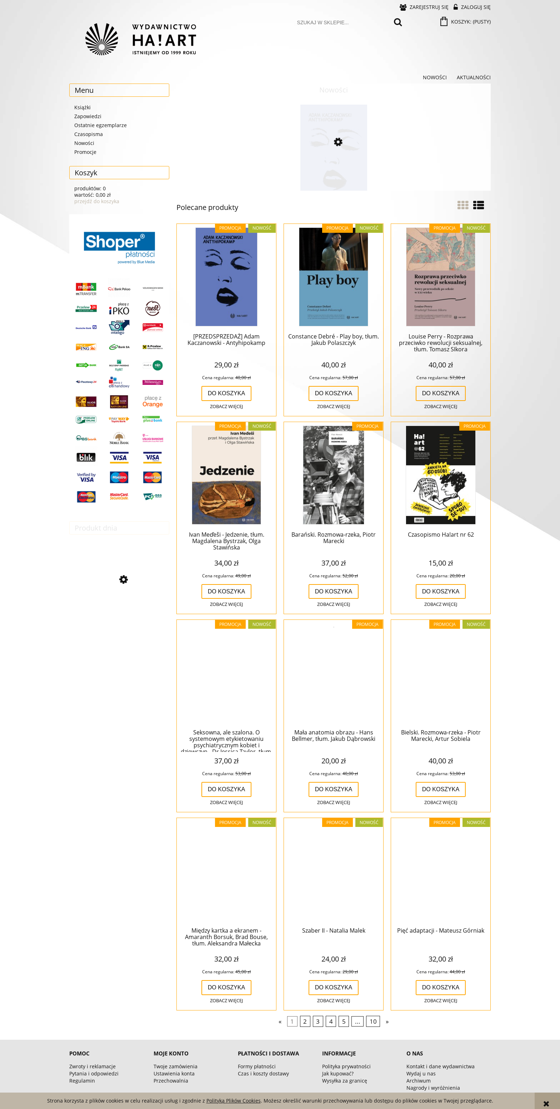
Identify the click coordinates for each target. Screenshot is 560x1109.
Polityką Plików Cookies (233, 1100)
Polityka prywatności (346, 1066)
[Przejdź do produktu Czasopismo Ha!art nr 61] (119, 611)
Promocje (85, 152)
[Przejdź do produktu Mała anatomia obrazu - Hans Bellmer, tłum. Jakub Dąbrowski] (334, 673)
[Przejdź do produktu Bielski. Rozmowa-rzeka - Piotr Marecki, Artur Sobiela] (441, 673)
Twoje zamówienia (176, 1066)
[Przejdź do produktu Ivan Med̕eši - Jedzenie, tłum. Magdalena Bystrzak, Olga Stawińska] (226, 476)
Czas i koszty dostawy (263, 1073)
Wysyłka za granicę (344, 1080)
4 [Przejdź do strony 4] (331, 1021)
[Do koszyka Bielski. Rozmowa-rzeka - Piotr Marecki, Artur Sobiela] (441, 789)
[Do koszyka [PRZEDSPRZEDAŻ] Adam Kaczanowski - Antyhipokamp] (226, 393)
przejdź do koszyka (96, 201)
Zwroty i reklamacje (92, 1066)
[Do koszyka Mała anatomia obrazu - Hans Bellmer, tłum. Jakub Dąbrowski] (334, 789)
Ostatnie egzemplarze (100, 125)
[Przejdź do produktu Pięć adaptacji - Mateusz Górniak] (441, 872)
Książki (82, 107)
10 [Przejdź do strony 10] (373, 1021)
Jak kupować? (338, 1073)
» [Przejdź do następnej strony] (387, 1021)
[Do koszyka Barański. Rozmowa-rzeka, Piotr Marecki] (334, 591)
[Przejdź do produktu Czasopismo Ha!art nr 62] (441, 476)
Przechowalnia (171, 1080)
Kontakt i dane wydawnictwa (440, 1066)
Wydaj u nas (421, 1073)
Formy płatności (257, 1066)
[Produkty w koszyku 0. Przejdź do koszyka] (466, 21)
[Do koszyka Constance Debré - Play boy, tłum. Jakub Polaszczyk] (334, 393)
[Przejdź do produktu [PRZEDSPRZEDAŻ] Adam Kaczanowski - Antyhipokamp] (333, 172)
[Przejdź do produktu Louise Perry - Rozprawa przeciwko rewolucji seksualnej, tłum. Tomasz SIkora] (441, 277)
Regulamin (82, 1080)
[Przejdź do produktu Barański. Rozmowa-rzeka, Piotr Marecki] (334, 476)
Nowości (84, 143)
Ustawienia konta (174, 1073)
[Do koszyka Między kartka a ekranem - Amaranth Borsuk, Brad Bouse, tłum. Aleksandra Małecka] (226, 987)
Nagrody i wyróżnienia (433, 1087)
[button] (226, 406)
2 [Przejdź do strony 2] (305, 1021)
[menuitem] (435, 77)
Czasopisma (88, 134)
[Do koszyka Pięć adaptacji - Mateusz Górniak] (441, 987)
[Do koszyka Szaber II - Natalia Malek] (334, 987)
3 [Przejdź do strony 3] (318, 1021)
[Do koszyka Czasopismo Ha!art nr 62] (441, 591)
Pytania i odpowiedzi (94, 1073)
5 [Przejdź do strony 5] (344, 1021)
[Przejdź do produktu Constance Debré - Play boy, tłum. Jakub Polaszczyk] (334, 277)
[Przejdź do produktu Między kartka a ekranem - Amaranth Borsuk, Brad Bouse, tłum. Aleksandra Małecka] (226, 872)
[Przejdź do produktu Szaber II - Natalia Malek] (334, 872)
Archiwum (418, 1080)
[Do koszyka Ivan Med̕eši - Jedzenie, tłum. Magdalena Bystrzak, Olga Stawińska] (226, 591)
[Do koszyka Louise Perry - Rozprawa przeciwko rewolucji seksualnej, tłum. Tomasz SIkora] (441, 393)
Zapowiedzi (87, 116)
